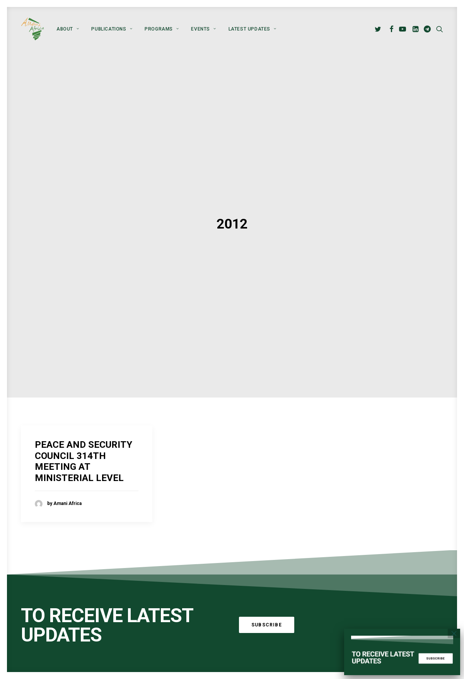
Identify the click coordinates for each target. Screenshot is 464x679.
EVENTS (203, 29)
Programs (162, 29)
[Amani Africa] (32, 29)
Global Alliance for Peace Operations (67, 645)
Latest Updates (252, 29)
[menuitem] (67, 29)
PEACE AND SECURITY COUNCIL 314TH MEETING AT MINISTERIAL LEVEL (83, 412)
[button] (379, 29)
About (67, 29)
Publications (111, 29)
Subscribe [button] (266, 575)
